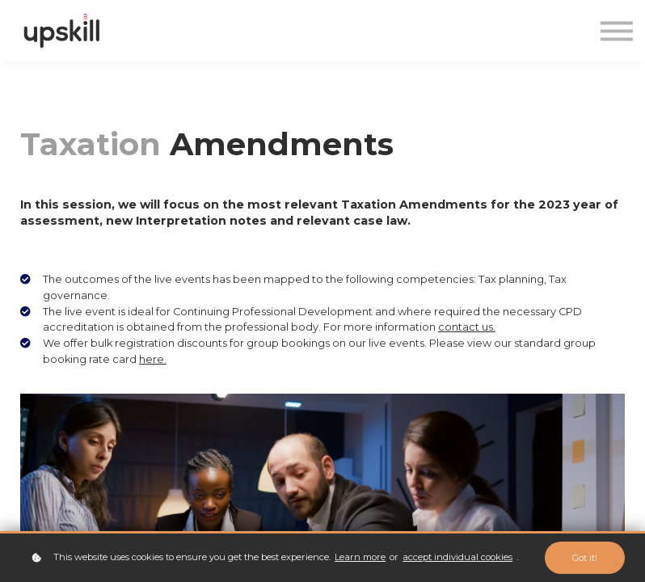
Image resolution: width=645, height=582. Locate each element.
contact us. (466, 327)
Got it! (584, 557)
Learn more (360, 557)
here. (153, 359)
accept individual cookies (457, 557)
